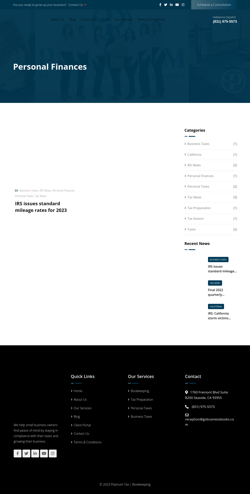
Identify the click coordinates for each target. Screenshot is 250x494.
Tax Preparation (199, 208)
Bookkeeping (140, 391)
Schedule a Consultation (214, 5)
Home (105, 19)
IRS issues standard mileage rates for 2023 (41, 206)
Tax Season (196, 218)
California (194, 154)
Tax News (40, 196)
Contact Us (78, 5)
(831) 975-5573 (225, 21)
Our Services (123, 19)
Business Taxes (29, 190)
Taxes (192, 229)
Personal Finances (63, 190)
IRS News (45, 190)
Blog (72, 19)
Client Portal (82, 425)
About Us (57, 19)
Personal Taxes (24, 196)
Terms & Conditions (151, 19)
